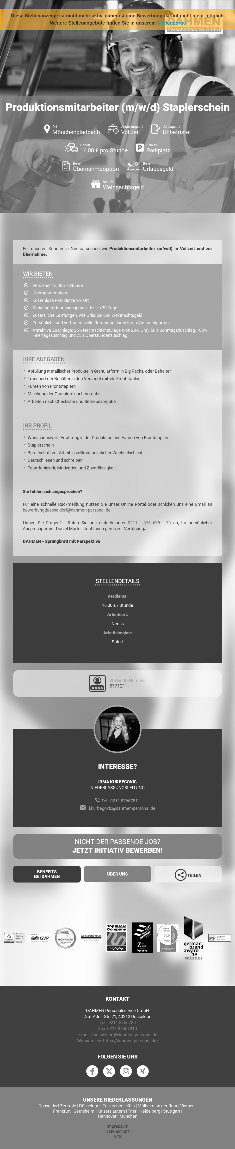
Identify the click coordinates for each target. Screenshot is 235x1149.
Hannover (107, 1116)
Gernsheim (84, 1111)
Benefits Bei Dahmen (47, 874)
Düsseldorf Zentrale (57, 1105)
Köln (130, 1105)
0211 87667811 (125, 800)
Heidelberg (149, 1111)
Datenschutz (117, 1131)
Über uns (117, 873)
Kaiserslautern (111, 1111)
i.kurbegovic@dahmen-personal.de (122, 808)
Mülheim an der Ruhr (157, 1105)
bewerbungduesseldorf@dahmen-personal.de (67, 510)
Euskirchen (113, 1105)
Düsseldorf (89, 1105)
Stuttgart (171, 1111)
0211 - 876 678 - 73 (149, 522)
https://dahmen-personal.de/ (130, 1040)
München (128, 1116)
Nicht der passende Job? (117, 846)
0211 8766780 (122, 1022)
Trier (132, 1111)
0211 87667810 (122, 1028)
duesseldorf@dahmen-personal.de (124, 1034)
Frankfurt (62, 1111)
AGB (117, 1136)
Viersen (187, 1105)
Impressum (118, 1126)
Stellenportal (171, 23)
